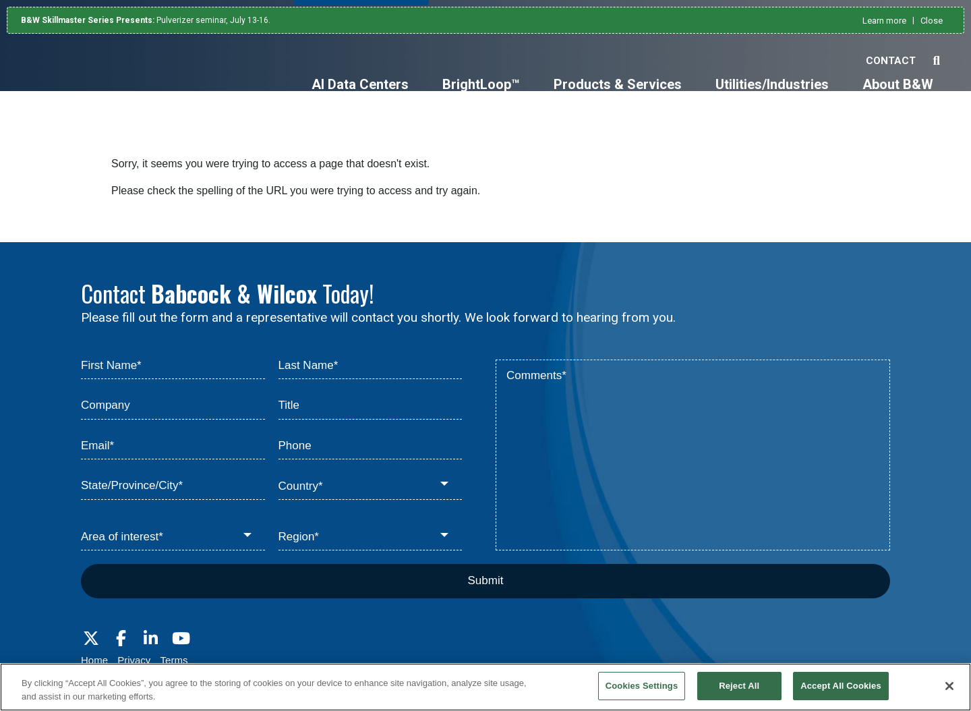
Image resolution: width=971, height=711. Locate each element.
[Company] (173, 406)
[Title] (370, 406)
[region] (485, 687)
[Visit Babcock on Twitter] (91, 638)
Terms (174, 660)
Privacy (133, 660)
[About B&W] (898, 95)
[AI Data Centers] (360, 95)
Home (94, 660)
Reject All (739, 686)
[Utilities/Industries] (772, 95)
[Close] (949, 686)
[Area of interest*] (173, 537)
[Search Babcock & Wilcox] (936, 61)
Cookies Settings (642, 686)
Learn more (884, 21)
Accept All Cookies (840, 686)
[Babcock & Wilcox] (88, 82)
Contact (891, 61)
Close (931, 21)
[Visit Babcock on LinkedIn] (151, 638)
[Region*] (370, 537)
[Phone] (370, 446)
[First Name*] (173, 366)
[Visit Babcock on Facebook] (120, 638)
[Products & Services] (618, 95)
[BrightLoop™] (481, 95)
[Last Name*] (370, 366)
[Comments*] (693, 455)
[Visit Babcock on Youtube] (180, 638)
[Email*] (173, 446)
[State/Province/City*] (173, 486)
